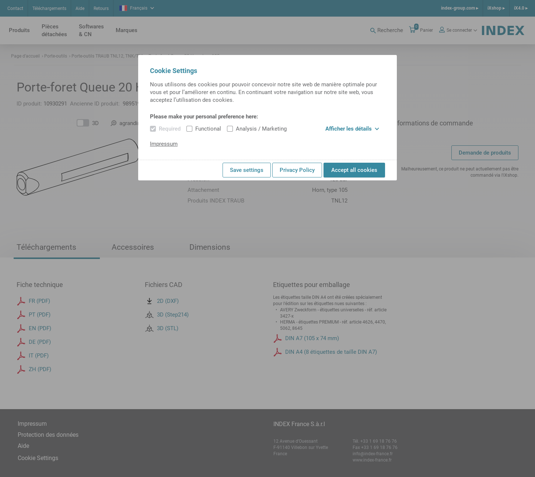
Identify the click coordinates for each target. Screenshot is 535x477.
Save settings (246, 170)
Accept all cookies (354, 170)
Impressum (164, 144)
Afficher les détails (352, 128)
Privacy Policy (297, 170)
